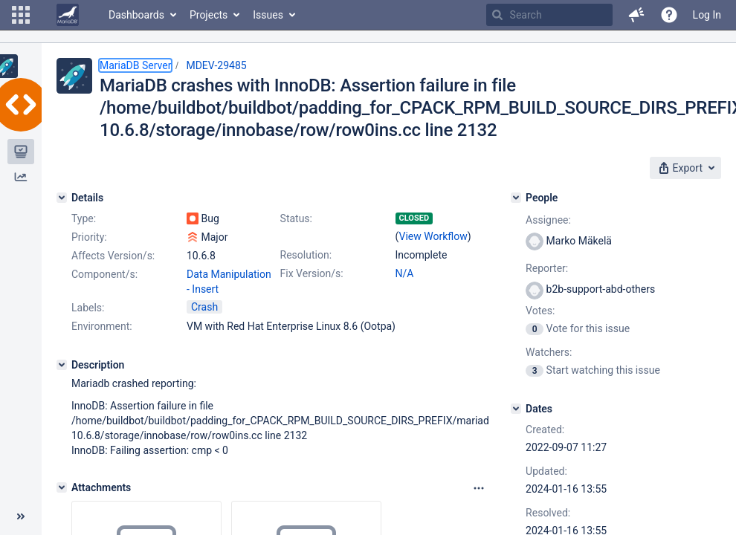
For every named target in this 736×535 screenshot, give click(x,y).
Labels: (87, 308)
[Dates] (516, 408)
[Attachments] (62, 487)
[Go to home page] (67, 15)
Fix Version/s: (311, 273)
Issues (268, 15)
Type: (83, 218)
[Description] (62, 365)
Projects (208, 15)
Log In (707, 15)
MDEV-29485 (216, 65)
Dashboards (136, 15)
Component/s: (104, 274)
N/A (405, 273)
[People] (516, 197)
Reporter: (547, 268)
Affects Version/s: (113, 256)
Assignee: (548, 220)
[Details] (62, 197)
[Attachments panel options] (478, 488)
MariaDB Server (135, 65)
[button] (20, 15)
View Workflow (433, 236)
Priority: (89, 237)
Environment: (101, 326)
